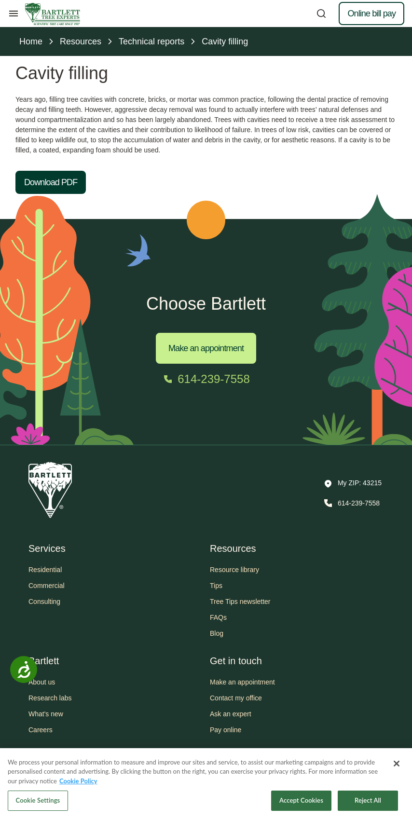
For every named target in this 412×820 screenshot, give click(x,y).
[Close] (396, 767)
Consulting (44, 601)
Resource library (234, 570)
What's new (45, 714)
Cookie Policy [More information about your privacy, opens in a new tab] (78, 784)
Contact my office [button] (236, 698)
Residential (45, 570)
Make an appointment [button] (242, 682)
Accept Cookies (301, 804)
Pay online (225, 730)
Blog (216, 633)
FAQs (218, 617)
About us (41, 682)
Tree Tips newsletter (240, 601)
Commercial (46, 585)
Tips (216, 585)
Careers (40, 730)
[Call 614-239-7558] (205, 379)
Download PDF (50, 182)
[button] (353, 484)
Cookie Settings (38, 804)
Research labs (50, 698)
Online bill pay (371, 13)
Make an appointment (206, 348)
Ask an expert (230, 714)
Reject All (368, 804)
